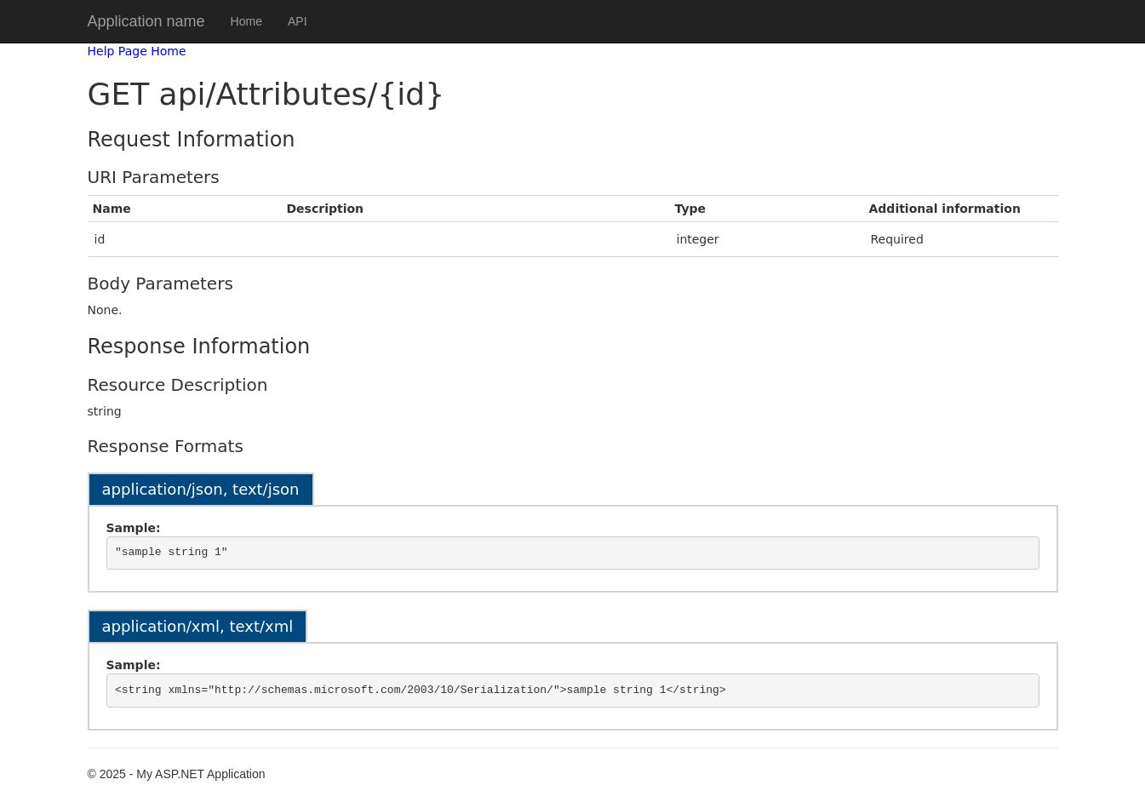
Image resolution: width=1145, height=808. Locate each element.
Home (246, 21)
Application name (146, 21)
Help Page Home (137, 51)
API (297, 21)
